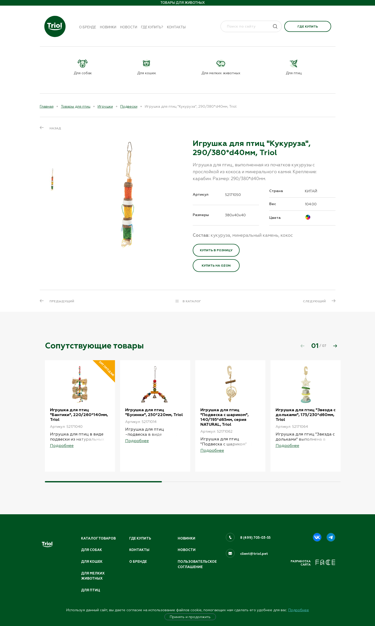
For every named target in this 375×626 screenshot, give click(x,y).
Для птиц (90, 590)
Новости (128, 27)
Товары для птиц (75, 106)
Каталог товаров (98, 538)
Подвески (128, 106)
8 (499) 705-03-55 (255, 538)
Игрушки (105, 106)
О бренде (87, 27)
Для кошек (91, 562)
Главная (47, 106)
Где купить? (152, 27)
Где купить (308, 26)
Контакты (176, 27)
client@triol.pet (254, 554)
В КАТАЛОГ (192, 301)
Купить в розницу (216, 250)
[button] (335, 346)
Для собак (91, 550)
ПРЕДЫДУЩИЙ (61, 301)
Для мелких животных (93, 576)
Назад (55, 128)
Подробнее (298, 610)
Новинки (108, 27)
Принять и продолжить (190, 617)
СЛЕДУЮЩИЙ (314, 301)
